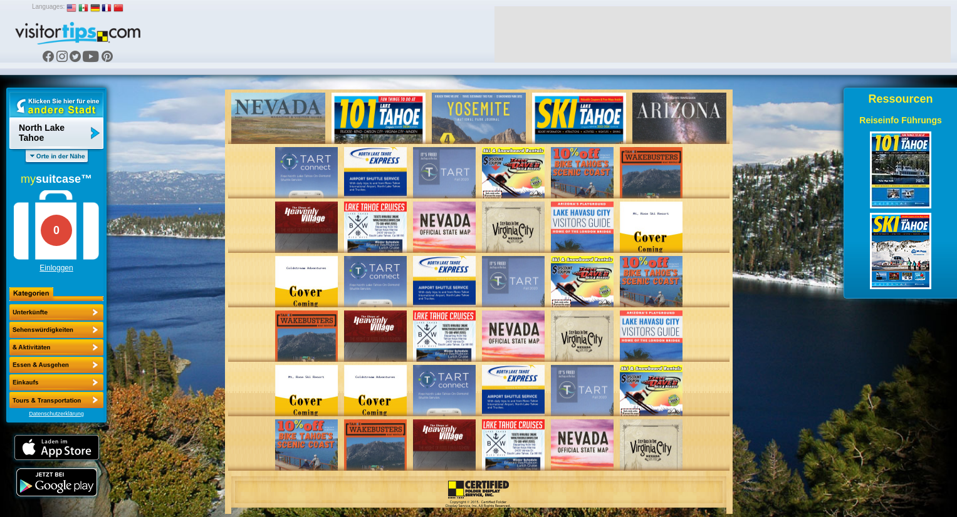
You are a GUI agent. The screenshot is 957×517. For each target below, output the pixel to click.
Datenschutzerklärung (56, 414)
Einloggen (56, 268)
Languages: (48, 6)
